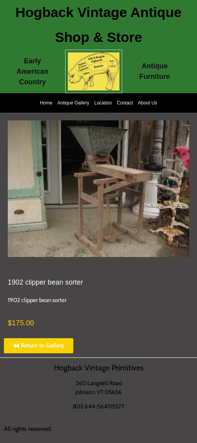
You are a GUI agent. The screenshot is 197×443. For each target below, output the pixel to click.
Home (46, 103)
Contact (125, 103)
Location (103, 103)
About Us (147, 103)
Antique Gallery (73, 103)
